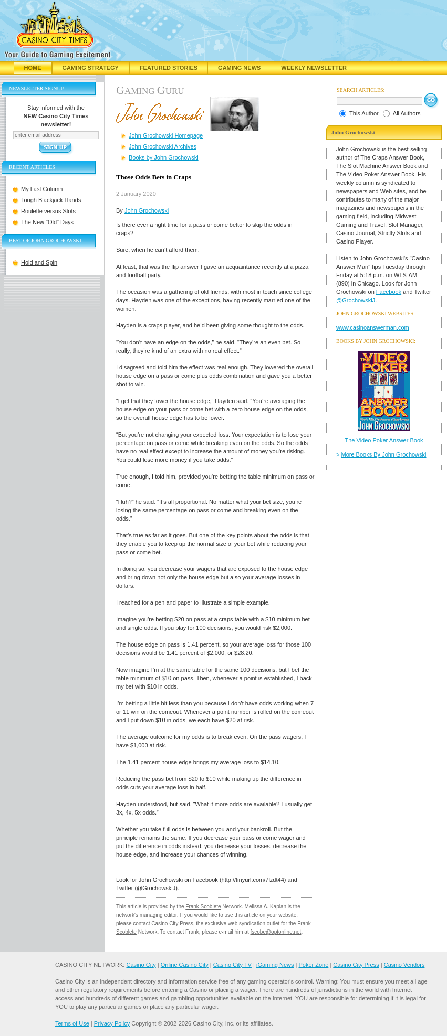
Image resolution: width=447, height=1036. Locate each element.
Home (32, 68)
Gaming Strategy (91, 68)
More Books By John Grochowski (384, 454)
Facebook (388, 292)
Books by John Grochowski (164, 157)
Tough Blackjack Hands (51, 200)
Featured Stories (168, 68)
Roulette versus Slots (48, 211)
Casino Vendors (404, 964)
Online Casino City (185, 964)
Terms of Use (72, 1023)
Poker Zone (313, 964)
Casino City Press (172, 923)
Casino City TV (232, 964)
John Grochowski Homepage (166, 135)
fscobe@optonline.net (276, 932)
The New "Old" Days (47, 222)
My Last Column (42, 189)
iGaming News (275, 964)
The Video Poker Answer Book (384, 440)
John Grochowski (146, 210)
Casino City (140, 964)
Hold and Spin (39, 262)
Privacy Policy (112, 1023)
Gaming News (239, 68)
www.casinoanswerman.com (372, 327)
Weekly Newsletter (314, 68)
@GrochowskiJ (355, 300)
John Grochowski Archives (162, 146)
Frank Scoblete (203, 907)
